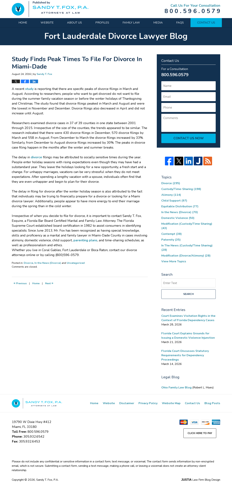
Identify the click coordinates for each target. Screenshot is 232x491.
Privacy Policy (148, 403)
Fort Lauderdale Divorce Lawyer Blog (50, 9)
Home (22, 23)
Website (47, 23)
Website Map (171, 403)
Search (188, 294)
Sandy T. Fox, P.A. (47, 480)
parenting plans (85, 240)
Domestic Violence (177, 218)
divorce (36, 157)
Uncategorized (76, 263)
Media (158, 23)
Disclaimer (126, 403)
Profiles (102, 23)
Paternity (171, 240)
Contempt (171, 234)
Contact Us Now (188, 138)
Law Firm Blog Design (200, 480)
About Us (74, 23)
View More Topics (173, 261)
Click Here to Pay (200, 433)
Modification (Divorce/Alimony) (186, 256)
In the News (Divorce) (47, 263)
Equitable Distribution (179, 206)
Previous (20, 283)
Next (49, 283)
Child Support (174, 201)
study (29, 89)
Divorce (28, 263)
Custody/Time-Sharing (181, 189)
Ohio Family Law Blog (176, 388)
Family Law (131, 23)
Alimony (171, 195)
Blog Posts (212, 403)
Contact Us (206, 23)
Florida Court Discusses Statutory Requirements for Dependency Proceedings (185, 355)
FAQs (180, 23)
